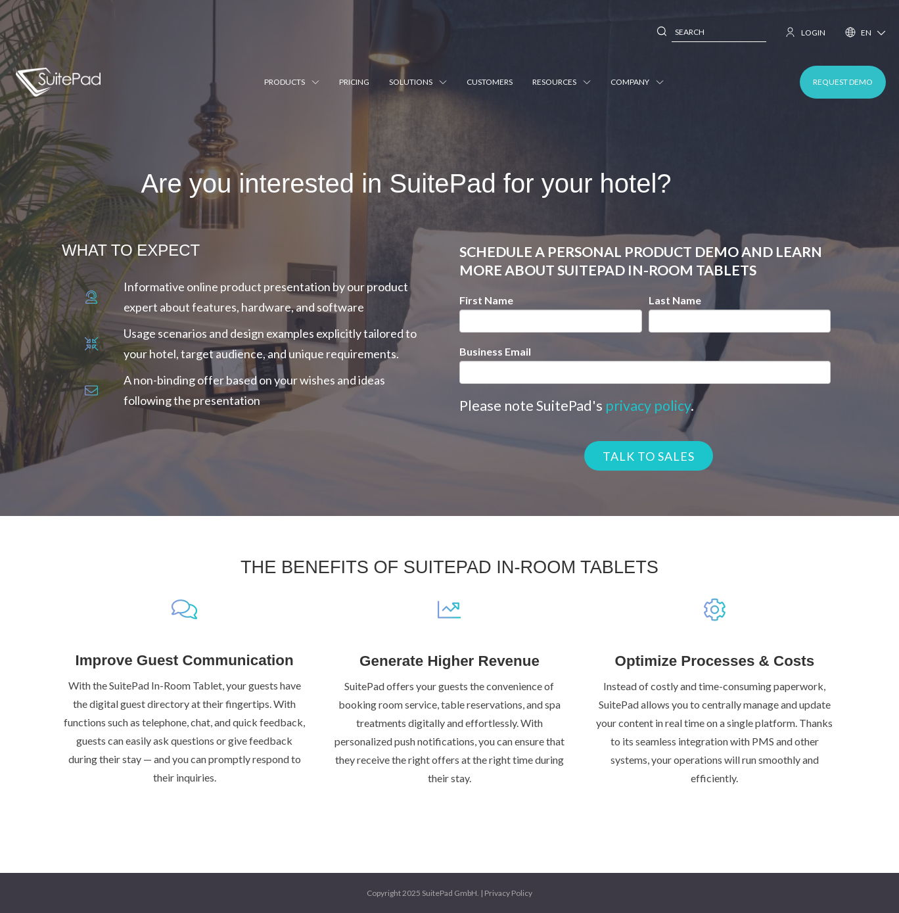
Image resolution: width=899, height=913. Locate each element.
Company (641, 82)
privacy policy (648, 405)
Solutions (422, 82)
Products (296, 82)
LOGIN (805, 32)
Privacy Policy (508, 893)
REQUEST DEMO (843, 82)
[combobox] (719, 32)
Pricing (359, 82)
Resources (566, 82)
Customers (494, 82)
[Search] (662, 32)
